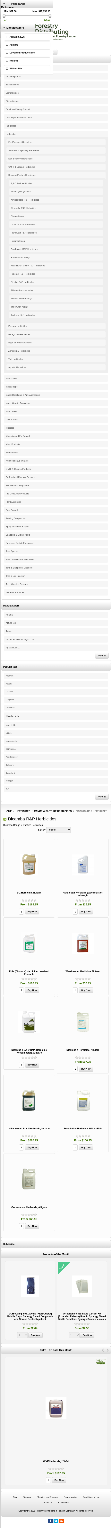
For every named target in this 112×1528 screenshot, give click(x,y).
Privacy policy (70, 1497)
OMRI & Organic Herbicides (21, 167)
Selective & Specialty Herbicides (23, 150)
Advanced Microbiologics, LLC (20, 639)
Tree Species (12, 551)
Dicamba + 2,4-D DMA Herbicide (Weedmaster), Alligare (29, 1051)
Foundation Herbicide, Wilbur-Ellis (83, 1128)
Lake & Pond (12, 419)
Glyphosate (10, 708)
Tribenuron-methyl (19, 307)
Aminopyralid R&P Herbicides (25, 200)
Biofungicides (12, 93)
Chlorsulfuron (17, 216)
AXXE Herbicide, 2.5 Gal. (56, 1461)
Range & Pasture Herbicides (22, 175)
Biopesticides (12, 101)
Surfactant (10, 773)
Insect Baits (11, 411)
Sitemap (27, 1497)
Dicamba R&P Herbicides (23, 224)
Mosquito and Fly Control (18, 436)
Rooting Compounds (15, 518)
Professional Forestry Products (20, 477)
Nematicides (12, 452)
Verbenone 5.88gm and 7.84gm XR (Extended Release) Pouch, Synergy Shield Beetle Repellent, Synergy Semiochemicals (82, 1316)
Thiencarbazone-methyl (22, 290)
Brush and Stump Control (18, 109)
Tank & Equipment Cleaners (19, 568)
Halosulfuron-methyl (20, 257)
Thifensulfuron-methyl (21, 298)
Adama (9, 615)
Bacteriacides (12, 84)
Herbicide (13, 716)
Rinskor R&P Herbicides (22, 282)
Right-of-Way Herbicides (20, 342)
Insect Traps (12, 387)
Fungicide (10, 700)
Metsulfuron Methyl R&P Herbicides (28, 265)
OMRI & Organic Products (18, 469)
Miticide (9, 733)
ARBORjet (11, 623)
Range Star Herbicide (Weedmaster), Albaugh (83, 894)
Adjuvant (9, 676)
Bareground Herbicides (19, 334)
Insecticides (11, 378)
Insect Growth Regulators (18, 403)
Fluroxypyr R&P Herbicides (24, 233)
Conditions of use (91, 1497)
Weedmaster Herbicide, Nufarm (82, 971)
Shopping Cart (8, 21)
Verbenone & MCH (15, 592)
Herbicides (11, 134)
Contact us (63, 1502)
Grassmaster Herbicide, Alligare (29, 1207)
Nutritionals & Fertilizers (17, 461)
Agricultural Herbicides (19, 351)
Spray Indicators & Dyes (17, 526)
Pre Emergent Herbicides (20, 142)
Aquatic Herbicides (17, 367)
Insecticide (11, 725)
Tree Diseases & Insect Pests (20, 559)
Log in (4, 12)
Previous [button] (103, 1350)
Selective (10, 765)
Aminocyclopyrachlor (21, 191)
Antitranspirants (13, 76)
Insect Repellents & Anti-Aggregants (23, 395)
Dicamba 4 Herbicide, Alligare (82, 1050)
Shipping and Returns (47, 1497)
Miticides (10, 428)
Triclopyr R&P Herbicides (23, 315)
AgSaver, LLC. (13, 647)
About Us (47, 1502)
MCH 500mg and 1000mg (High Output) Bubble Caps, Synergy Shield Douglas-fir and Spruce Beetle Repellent (30, 1316)
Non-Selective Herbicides (20, 159)
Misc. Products (13, 444)
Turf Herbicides (15, 359)
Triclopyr (9, 781)
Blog (15, 1497)
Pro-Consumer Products (17, 493)
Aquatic (9, 684)
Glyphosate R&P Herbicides (24, 249)
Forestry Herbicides (17, 326)
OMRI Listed (11, 749)
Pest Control (12, 510)
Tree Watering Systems (17, 584)
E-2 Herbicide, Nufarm (29, 892)
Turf (7, 789)
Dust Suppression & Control (19, 117)
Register (5, 10)
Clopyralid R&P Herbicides (23, 208)
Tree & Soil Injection (15, 576)
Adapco (9, 631)
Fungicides (11, 126)
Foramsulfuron (18, 241)
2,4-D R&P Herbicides (21, 183)
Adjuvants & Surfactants (17, 68)
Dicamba (9, 692)
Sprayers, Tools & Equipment (20, 543)
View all (102, 655)
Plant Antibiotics (13, 502)
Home (8, 811)
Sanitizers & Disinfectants (18, 535)
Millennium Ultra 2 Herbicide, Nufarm (29, 1128)
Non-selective (12, 741)
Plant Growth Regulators (17, 485)
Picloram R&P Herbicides (23, 274)
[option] (30, 1301)
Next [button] (108, 1350)
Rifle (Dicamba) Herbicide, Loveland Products (29, 973)
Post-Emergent (12, 757)
